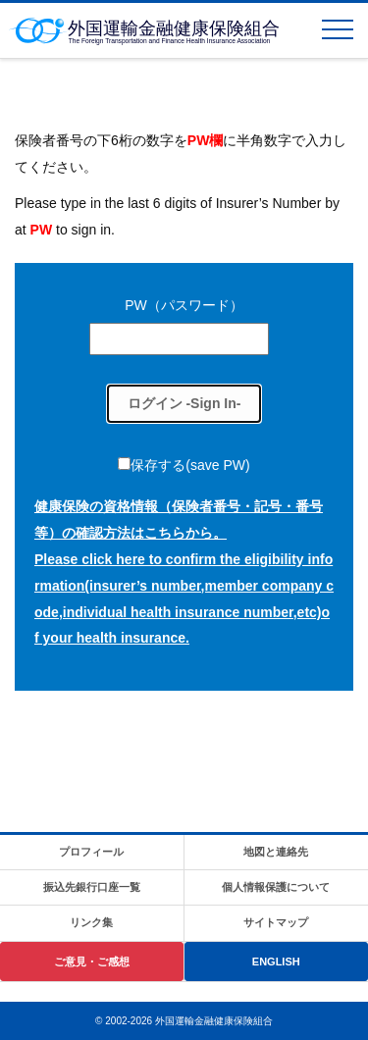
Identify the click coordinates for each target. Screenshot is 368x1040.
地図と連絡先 (275, 852)
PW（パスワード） (184, 305)
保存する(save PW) (190, 465)
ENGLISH (276, 961)
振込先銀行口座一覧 (91, 887)
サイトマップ (275, 922)
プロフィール (91, 852)
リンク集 (91, 922)
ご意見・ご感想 (92, 961)
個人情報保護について (276, 887)
